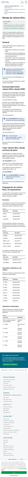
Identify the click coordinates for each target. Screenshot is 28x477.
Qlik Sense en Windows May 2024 (12, 6)
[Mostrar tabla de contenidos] (3, 6)
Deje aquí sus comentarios (10, 364)
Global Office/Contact (8, 455)
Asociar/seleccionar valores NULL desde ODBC (14, 25)
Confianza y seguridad (8, 420)
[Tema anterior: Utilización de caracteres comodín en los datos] (7, 370)
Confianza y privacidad (8, 422)
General (5, 23)
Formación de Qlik (7, 385)
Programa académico (8, 447)
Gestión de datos (7, 7)
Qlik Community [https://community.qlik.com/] (12, 459)
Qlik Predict (6, 410)
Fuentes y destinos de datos (10, 432)
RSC (4, 444)
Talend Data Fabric (7, 401)
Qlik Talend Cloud (7, 399)
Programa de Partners (8, 449)
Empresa (5, 440)
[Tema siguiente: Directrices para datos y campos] (20, 370)
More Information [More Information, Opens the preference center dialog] (14, 475)
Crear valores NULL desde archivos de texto (13, 26)
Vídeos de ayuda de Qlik (9, 379)
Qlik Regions (6, 433)
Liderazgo (5, 442)
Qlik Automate (6, 412)
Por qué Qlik (6, 418)
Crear (21, 6)
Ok (14, 472)
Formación (5, 383)
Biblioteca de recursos (8, 389)
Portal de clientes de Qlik (9, 387)
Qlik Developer (6, 381)
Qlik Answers (6, 408)
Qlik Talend (6, 397)
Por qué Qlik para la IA (8, 426)
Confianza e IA (6, 424)
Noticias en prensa (7, 453)
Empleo (5, 451)
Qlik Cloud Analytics (8, 406)
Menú (26, 2)
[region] (14, 468)
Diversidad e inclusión (8, 445)
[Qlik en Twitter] (19, 459)
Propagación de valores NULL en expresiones (14, 28)
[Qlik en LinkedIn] (22, 459)
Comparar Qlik (6, 428)
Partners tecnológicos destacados (11, 430)
